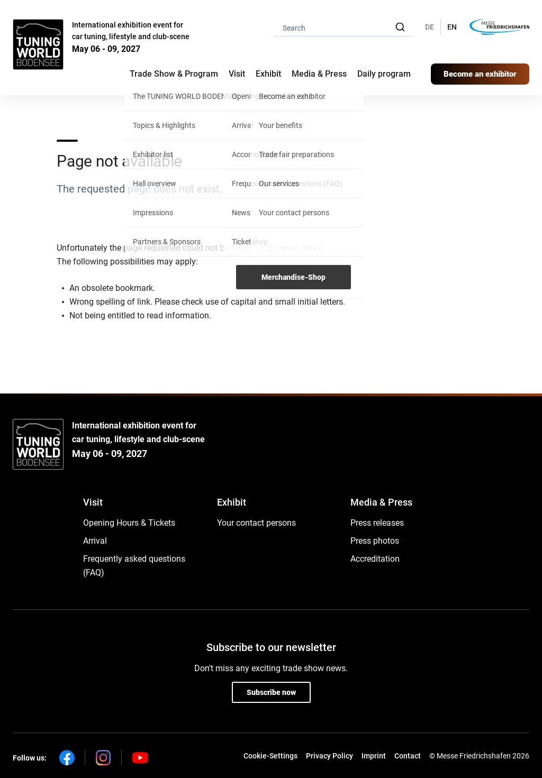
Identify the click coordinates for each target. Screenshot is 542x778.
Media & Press (319, 74)
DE (429, 27)
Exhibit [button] (268, 74)
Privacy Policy (329, 756)
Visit (93, 502)
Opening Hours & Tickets (129, 523)
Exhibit (231, 502)
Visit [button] (237, 74)
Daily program (384, 74)
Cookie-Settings (270, 756)
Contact (407, 756)
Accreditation (375, 559)
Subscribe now (271, 692)
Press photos (374, 541)
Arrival (95, 541)
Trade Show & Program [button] (174, 74)
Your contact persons (256, 523)
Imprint (374, 756)
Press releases (377, 523)
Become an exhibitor (480, 74)
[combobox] (343, 27)
